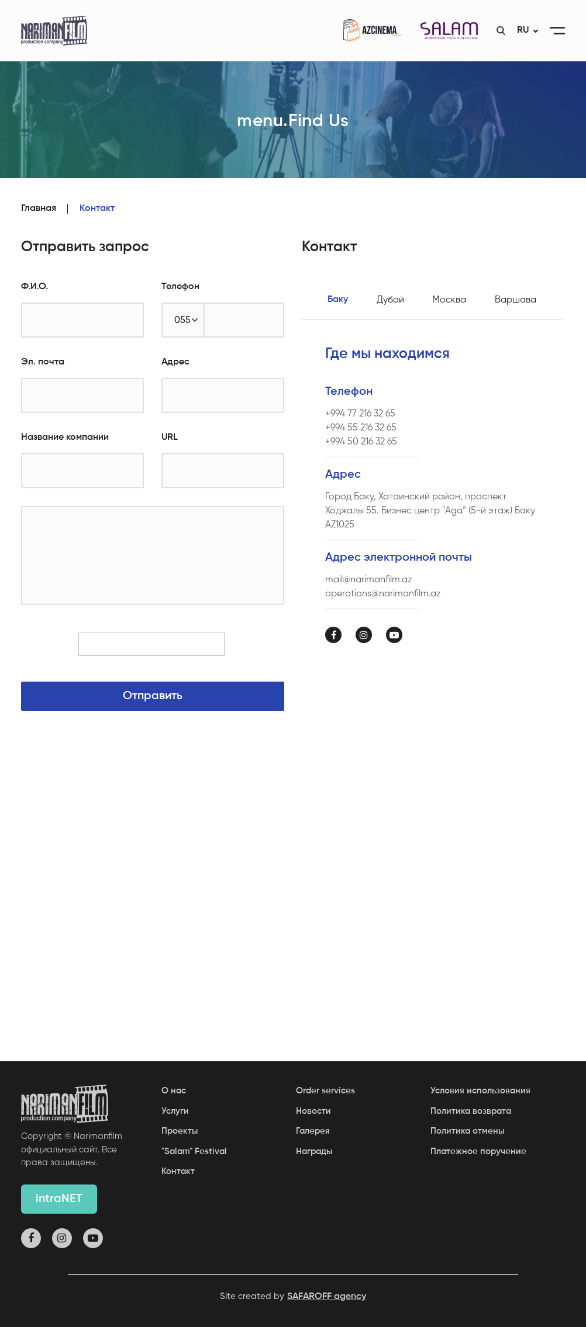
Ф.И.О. (34, 286)
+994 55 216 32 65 (361, 427)
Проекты (179, 1131)
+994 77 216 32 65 (360, 413)
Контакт (178, 1171)
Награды (314, 1151)
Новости (313, 1111)
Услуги (175, 1111)
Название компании (65, 437)
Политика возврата (470, 1111)
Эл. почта (42, 362)
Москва (449, 299)
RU (523, 30)
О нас (173, 1090)
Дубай (390, 299)
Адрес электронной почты (398, 558)
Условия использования (480, 1090)
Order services (325, 1090)
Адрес (175, 362)
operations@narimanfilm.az (383, 593)
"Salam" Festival (194, 1151)
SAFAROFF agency (326, 1296)
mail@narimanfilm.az (368, 579)
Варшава (515, 299)
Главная (38, 208)
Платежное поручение (478, 1151)
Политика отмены (467, 1131)
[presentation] (153, 649)
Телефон (180, 286)
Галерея (313, 1131)
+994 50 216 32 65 (361, 441)
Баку (338, 299)
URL (169, 437)
